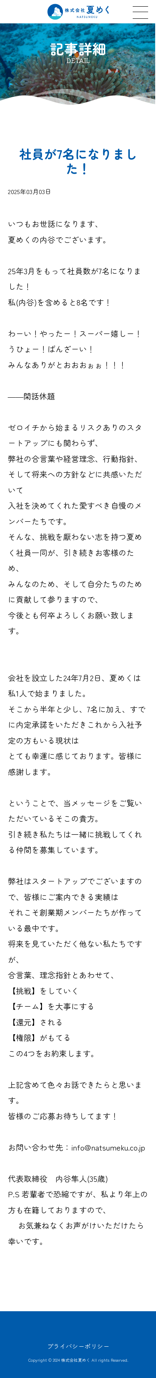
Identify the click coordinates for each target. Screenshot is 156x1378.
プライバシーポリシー (78, 1346)
